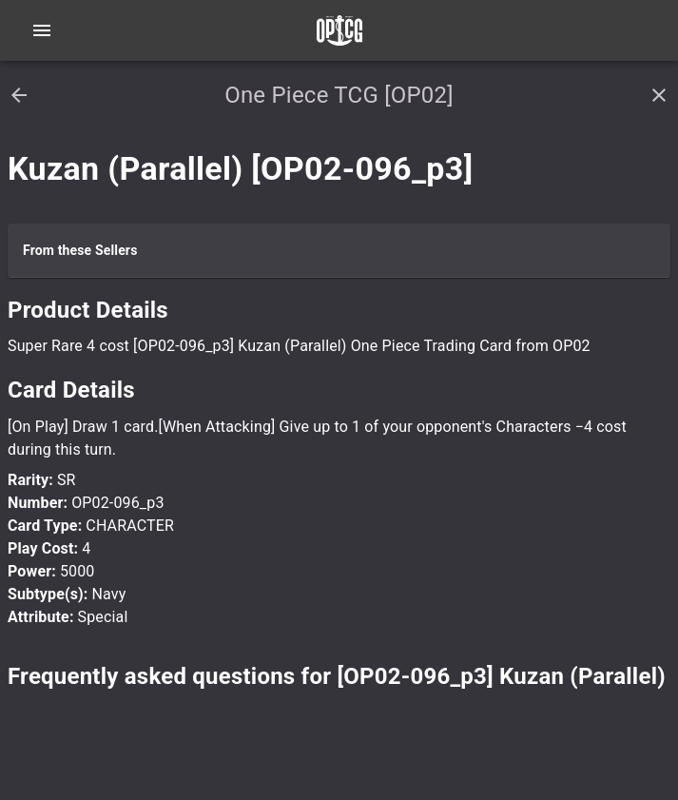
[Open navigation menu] (42, 30)
